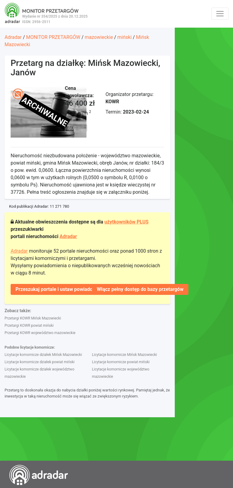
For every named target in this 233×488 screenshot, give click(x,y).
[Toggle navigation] (219, 14)
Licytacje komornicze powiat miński (121, 362)
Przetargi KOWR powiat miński (29, 325)
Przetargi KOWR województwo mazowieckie (40, 333)
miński (124, 37)
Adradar (13, 37)
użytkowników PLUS (126, 222)
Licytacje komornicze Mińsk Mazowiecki (124, 355)
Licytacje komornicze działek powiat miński (40, 362)
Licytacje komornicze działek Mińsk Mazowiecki (43, 355)
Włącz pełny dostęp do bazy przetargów (140, 289)
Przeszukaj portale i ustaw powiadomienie (61, 289)
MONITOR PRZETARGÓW (53, 37)
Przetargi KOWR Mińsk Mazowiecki (33, 318)
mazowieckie (99, 37)
